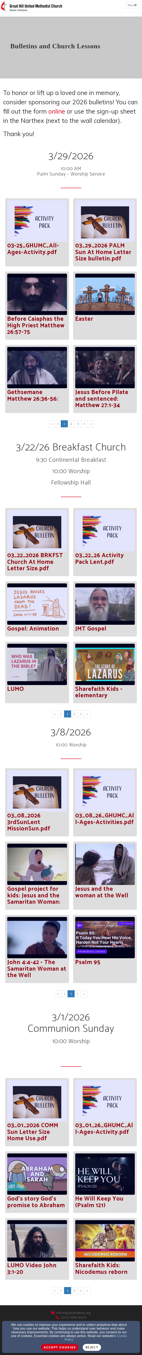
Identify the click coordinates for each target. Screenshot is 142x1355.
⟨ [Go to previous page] (57, 424)
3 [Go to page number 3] (78, 424)
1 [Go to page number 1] (64, 424)
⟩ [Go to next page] (84, 424)
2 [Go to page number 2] (71, 424)
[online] (56, 112)
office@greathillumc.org (73, 1313)
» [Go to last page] (90, 424)
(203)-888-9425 (73, 1317)
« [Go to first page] (51, 424)
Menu (133, 5)
